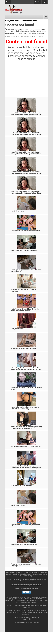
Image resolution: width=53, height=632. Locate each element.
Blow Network (29, 579)
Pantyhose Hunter (12, 21)
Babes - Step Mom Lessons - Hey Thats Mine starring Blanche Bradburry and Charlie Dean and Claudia (26, 369)
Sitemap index (26, 619)
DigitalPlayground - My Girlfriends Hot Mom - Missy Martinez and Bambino (26, 310)
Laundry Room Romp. (18, 211)
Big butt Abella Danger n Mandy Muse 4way (25, 230)
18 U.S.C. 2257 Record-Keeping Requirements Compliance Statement (26, 606)
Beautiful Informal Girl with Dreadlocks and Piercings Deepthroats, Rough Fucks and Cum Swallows (26, 114)
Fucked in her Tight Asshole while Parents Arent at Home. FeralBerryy (25, 408)
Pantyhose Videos (29, 21)
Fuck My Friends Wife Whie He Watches (24, 250)
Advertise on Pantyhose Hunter (26, 584)
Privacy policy (26, 617)
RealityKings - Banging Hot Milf (21, 485)
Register (37, 2)
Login (44, 2)
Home (8, 2)
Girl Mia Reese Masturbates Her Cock (23, 348)
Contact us (17, 617)
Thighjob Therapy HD (18, 328)
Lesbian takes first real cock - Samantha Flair (26, 446)
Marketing (35, 617)
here (19, 579)
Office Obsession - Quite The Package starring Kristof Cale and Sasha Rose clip (26, 427)
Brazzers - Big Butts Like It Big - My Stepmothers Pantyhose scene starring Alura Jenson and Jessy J (26, 467)
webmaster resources (31, 588)
